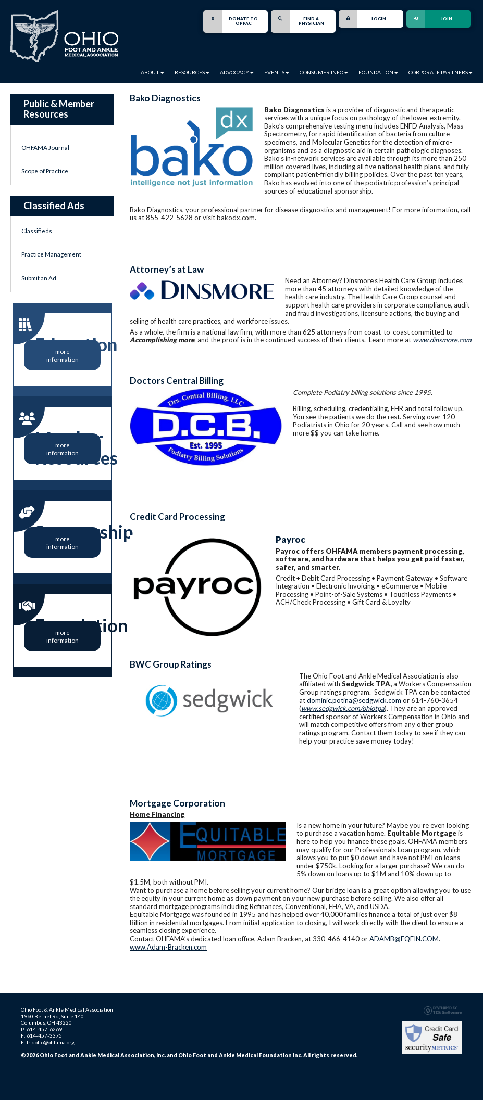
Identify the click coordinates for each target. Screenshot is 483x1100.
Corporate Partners (440, 72)
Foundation (378, 72)
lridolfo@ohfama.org (51, 1042)
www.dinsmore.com (442, 340)
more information (62, 355)
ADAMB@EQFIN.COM (404, 939)
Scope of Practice (44, 170)
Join (429, 19)
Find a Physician (297, 21)
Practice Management (51, 254)
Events (276, 72)
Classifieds (36, 230)
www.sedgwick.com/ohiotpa (343, 708)
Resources (192, 72)
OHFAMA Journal (45, 147)
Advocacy (237, 72)
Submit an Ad (38, 278)
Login (362, 19)
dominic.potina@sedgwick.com (354, 700)
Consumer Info (324, 72)
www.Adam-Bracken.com (168, 947)
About (152, 72)
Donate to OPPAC (230, 21)
